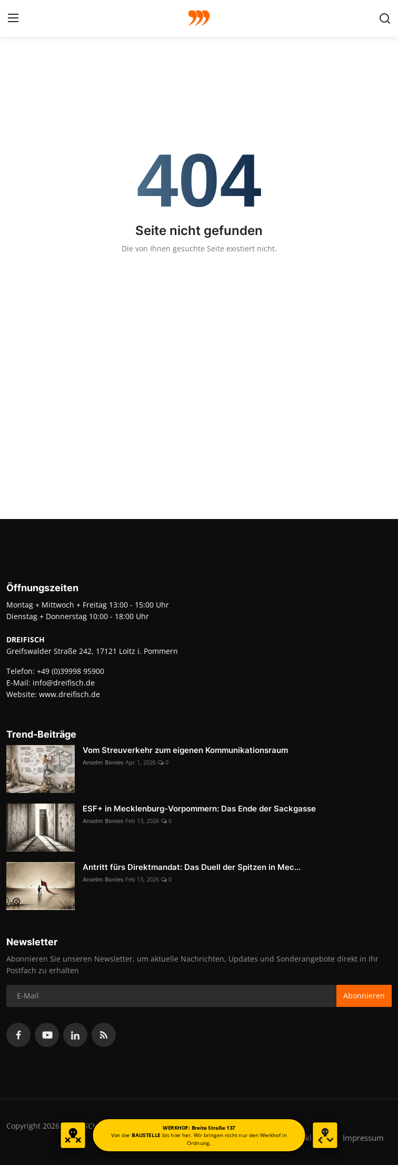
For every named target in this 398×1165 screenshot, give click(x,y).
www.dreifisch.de (69, 694)
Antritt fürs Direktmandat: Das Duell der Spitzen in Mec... (192, 867)
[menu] (13, 18)
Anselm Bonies (103, 762)
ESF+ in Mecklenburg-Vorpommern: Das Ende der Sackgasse (199, 809)
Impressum (363, 1137)
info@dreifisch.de (64, 683)
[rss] (104, 1035)
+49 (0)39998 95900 (70, 671)
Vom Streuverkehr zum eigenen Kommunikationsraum (185, 750)
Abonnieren (364, 996)
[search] (385, 18)
